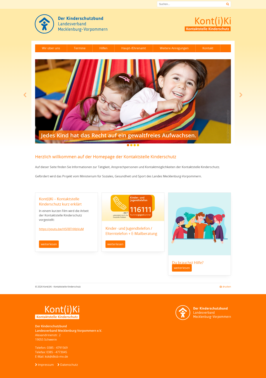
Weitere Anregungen (174, 48)
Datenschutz (69, 365)
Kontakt (207, 48)
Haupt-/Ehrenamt (133, 48)
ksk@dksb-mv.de (56, 356)
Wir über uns (51, 48)
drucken (225, 286)
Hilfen (103, 48)
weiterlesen (49, 244)
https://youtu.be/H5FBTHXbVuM (61, 229)
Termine (80, 48)
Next (241, 95)
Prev (25, 95)
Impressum (46, 365)
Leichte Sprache (53, 55)
